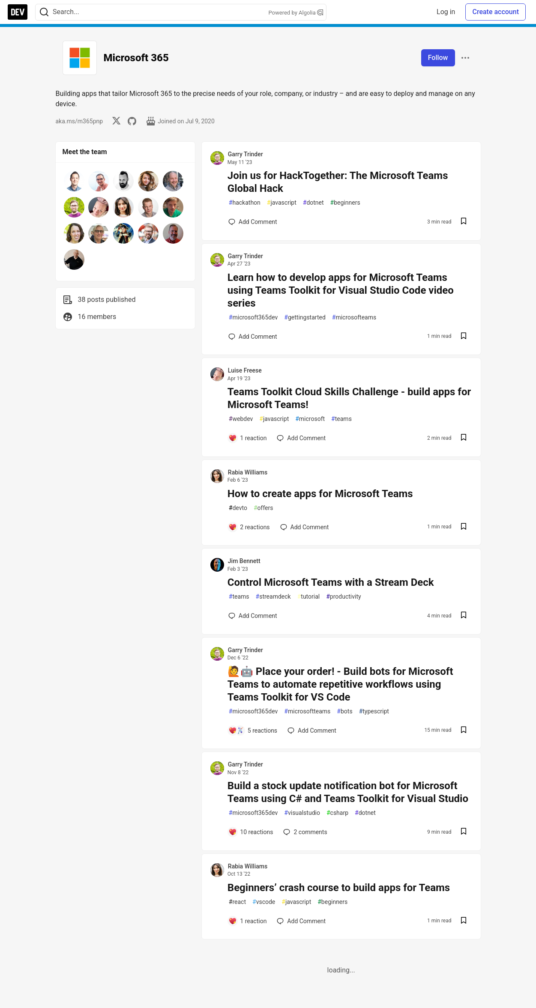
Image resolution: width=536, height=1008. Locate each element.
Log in (446, 12)
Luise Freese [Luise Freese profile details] (245, 370)
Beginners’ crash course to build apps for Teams (339, 888)
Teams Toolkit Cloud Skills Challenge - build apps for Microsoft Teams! (349, 398)
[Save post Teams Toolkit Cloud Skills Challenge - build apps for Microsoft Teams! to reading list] (463, 438)
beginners (345, 202)
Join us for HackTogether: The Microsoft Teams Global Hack (338, 182)
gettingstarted (304, 317)
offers (263, 508)
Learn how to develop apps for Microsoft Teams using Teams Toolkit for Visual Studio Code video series (341, 290)
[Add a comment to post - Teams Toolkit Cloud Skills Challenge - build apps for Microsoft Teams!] (247, 438)
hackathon (245, 202)
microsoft (310, 419)
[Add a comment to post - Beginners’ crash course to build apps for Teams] (247, 921)
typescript (374, 711)
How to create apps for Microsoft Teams (320, 494)
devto (238, 508)
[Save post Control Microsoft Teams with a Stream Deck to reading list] (463, 616)
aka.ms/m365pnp (79, 121)
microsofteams (354, 317)
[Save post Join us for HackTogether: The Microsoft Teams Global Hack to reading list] (463, 222)
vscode (263, 902)
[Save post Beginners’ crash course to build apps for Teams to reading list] (463, 921)
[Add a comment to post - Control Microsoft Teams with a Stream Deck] (252, 616)
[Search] (44, 12)
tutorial (308, 596)
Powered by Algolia (295, 12)
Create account (495, 12)
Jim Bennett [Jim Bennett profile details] (244, 561)
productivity (343, 596)
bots (344, 711)
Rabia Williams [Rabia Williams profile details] (247, 472)
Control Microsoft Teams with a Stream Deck (331, 582)
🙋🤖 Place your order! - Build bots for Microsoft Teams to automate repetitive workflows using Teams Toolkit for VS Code (340, 684)
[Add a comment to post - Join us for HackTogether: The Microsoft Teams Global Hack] (252, 222)
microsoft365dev (253, 317)
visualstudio (302, 812)
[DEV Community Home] (17, 12)
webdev (241, 419)
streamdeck (273, 596)
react (237, 902)
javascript (281, 202)
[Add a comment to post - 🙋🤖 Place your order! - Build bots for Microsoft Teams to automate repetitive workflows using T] (252, 730)
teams (341, 419)
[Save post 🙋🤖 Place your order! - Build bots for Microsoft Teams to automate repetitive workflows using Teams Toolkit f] (463, 730)
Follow (438, 58)
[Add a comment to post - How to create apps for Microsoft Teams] (249, 527)
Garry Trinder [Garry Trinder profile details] (245, 154)
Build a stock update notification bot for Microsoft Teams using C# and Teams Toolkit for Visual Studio (348, 792)
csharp (337, 812)
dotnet (313, 202)
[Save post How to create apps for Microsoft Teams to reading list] (463, 527)
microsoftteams (307, 711)
